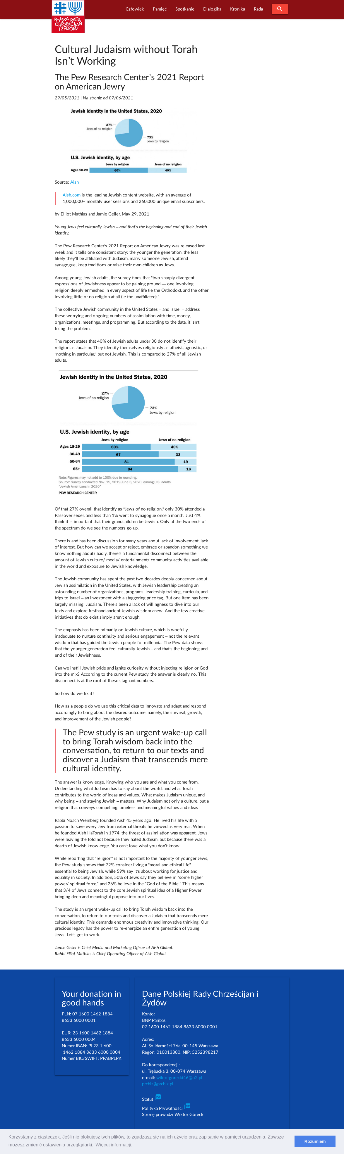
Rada (258, 9)
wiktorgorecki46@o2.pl (179, 1078)
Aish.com (72, 195)
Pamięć (160, 9)
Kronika (237, 9)
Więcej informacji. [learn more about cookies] (113, 1144)
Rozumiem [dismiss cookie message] (315, 1141)
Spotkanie (184, 9)
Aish (74, 182)
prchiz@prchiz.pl (157, 1084)
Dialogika (212, 9)
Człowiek (135, 9)
